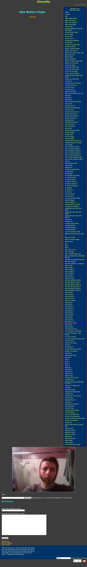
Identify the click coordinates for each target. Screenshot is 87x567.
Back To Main (6, 549)
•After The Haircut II (71, 22)
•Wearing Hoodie (70, 430)
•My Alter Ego (69, 276)
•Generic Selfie (69, 138)
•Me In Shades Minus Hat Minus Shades (75, 256)
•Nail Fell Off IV (69, 298)
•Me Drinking (69, 241)
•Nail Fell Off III (69, 296)
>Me (66, 16)
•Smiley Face (69, 394)
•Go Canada (68, 144)
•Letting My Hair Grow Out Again (73, 209)
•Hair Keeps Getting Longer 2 (74, 159)
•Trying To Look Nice (71, 420)
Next (34, 17)
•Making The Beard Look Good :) (74, 234)
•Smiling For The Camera (73, 396)
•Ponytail (67, 345)
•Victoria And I (69, 428)
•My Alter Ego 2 (70, 278)
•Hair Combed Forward (72, 147)
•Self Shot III (69, 371)
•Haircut (67, 161)
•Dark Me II (68, 97)
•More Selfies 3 (69, 272)
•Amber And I (69, 26)
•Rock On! (68, 357)
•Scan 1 (67, 359)
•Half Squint (68, 165)
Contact (73, 562)
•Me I (66, 243)
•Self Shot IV (69, 373)
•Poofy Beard (69, 347)
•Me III (67, 247)
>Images (67, 14)
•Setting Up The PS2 (71, 378)
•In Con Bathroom (70, 177)
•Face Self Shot (70, 126)
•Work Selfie (68, 440)
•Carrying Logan (70, 65)
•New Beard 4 (69, 313)
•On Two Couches (70, 337)
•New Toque (68, 325)
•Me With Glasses (70, 261)
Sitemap (84, 562)
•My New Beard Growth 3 (73, 286)
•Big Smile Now (70, 55)
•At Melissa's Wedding (72, 40)
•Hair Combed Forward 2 (72, 149)
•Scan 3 (67, 363)
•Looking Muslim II (70, 227)
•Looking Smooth (70, 229)
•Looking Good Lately (71, 223)
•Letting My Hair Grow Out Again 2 (73, 212)
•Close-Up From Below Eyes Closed (74, 76)
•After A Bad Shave (71, 18)
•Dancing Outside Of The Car (74, 93)
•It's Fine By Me (70, 194)
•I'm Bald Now (69, 171)
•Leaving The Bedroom (72, 206)
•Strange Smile (69, 406)
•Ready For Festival (71, 351)
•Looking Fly (68, 221)
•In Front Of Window (71, 186)
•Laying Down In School (72, 204)
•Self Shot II (68, 369)
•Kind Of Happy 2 (70, 202)
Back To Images (7, 547)
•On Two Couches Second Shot (75, 339)
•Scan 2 (67, 361)
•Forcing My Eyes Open (72, 130)
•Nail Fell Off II (69, 294)
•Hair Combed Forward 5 (72, 155)
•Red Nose (68, 353)
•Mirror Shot (68, 265)
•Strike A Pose (69, 408)
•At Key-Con (68, 36)
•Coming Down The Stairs (73, 83)
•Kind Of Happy (70, 200)
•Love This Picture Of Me (72, 231)
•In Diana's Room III (71, 184)
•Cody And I (68, 81)
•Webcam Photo (70, 432)
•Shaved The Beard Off (72, 385)
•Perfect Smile (69, 341)
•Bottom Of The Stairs (72, 63)
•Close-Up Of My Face (72, 79)
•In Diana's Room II (71, 181)
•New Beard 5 (69, 315)
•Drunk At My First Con (72, 112)
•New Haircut (69, 319)
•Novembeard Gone (71, 329)
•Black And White (70, 59)
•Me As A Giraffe (70, 237)
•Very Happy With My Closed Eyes (74, 425)
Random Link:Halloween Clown (74, 9)
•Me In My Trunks (70, 249)
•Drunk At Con (69, 110)
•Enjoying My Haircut (71, 122)
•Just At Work (69, 196)
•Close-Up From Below (72, 73)
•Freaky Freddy (69, 132)
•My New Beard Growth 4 (73, 288)
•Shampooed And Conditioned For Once (74, 382)
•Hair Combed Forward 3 (72, 151)
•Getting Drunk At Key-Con (73, 140)
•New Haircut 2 (69, 321)
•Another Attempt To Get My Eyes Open (73, 29)
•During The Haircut (71, 114)
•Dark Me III (68, 99)
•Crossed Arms (69, 87)
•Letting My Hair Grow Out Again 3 (73, 216)
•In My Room (69, 190)
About (79, 562)
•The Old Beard (70, 412)
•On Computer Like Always (73, 331)
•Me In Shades (69, 252)
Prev (30, 17)
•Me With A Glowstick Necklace (74, 259)
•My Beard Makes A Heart (73, 280)
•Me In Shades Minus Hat (73, 254)
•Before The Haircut (71, 51)
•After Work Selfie (70, 24)
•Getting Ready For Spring (73, 142)
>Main (67, 12)
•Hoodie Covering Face (72, 169)
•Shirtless (68, 387)
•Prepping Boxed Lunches (73, 349)
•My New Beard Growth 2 (73, 284)
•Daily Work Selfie (70, 91)
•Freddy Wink (69, 134)
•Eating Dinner (69, 120)
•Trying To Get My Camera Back (75, 418)
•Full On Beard (69, 136)
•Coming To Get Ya (71, 85)
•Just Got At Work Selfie (72, 198)
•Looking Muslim (70, 225)
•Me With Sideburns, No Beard (74, 263)
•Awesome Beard (70, 46)
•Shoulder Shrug (70, 389)
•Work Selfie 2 (69, 442)
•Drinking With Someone (72, 108)
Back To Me (5, 545)
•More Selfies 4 (69, 274)
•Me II (66, 245)
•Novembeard (69, 327)
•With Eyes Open (70, 438)
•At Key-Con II (69, 38)
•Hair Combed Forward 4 (72, 153)
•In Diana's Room (70, 179)
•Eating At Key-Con (71, 118)
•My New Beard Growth (72, 282)
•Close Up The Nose (71, 71)
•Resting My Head (70, 355)
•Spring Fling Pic (70, 400)
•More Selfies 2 (69, 270)
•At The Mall (68, 42)
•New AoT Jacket (70, 300)
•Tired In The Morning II (72, 416)
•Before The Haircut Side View (74, 53)
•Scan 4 (67, 365)
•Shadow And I (69, 380)
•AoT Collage (69, 34)
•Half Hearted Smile (71, 163)
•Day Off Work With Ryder (73, 101)
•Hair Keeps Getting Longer (73, 157)
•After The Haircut (70, 20)
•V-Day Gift (68, 422)
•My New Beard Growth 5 (73, 290)
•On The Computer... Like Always (73, 333)
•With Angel (68, 436)
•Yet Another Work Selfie (72, 444)
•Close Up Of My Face (72, 67)
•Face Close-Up (70, 124)
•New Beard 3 (69, 311)
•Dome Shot (68, 103)
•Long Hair (68, 219)
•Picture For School (71, 343)
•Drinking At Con (70, 105)
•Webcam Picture (70, 434)
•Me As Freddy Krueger (72, 239)
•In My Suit (68, 192)
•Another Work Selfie (71, 32)
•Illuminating (68, 173)
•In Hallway (68, 188)
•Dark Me (68, 95)
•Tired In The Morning (71, 414)
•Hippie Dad (68, 167)
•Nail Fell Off (69, 292)
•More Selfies (69, 268)
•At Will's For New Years (72, 44)
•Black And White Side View (73, 61)
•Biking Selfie (69, 57)
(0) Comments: (7, 501)
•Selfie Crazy (69, 376)
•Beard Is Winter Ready (72, 48)
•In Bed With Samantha (72, 175)
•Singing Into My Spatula (72, 391)
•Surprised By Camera (72, 410)
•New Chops (69, 317)
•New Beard (68, 302)
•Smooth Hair (69, 398)
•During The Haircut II (71, 116)
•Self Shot (68, 367)
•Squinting (68, 402)
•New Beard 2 (69, 307)
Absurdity (43, 1)
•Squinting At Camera (71, 404)
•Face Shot (68, 128)
